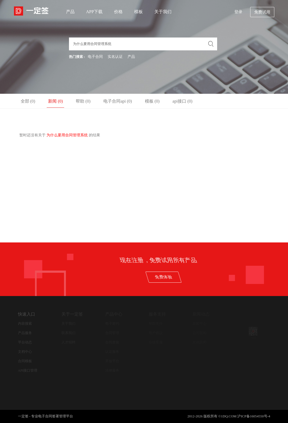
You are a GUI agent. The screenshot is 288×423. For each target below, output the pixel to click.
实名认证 (115, 57)
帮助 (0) (83, 101)
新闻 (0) (55, 101)
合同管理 (112, 333)
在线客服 (156, 342)
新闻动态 (201, 314)
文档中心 (25, 352)
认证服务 (112, 352)
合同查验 (112, 342)
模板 (138, 11)
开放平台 (112, 361)
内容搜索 (25, 323)
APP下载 (94, 11)
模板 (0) (152, 101)
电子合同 (95, 57)
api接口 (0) (182, 101)
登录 (238, 12)
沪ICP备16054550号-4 (253, 416)
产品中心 (113, 314)
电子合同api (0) (117, 101)
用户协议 (156, 333)
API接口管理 (28, 370)
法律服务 (112, 370)
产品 (70, 11)
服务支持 (157, 314)
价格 (118, 11)
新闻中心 (199, 323)
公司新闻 (199, 333)
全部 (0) (28, 101)
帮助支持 (156, 323)
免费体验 (234, 277)
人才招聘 (68, 342)
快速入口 (26, 314)
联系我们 (68, 333)
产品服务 (25, 333)
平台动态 (25, 342)
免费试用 (262, 12)
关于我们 (163, 11)
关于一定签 (72, 314)
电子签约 (112, 323)
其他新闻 (199, 342)
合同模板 (25, 361)
